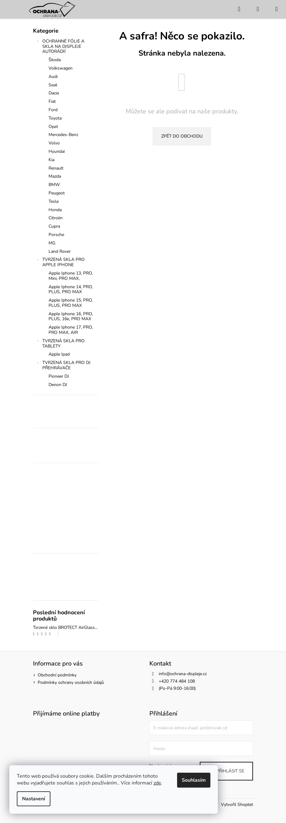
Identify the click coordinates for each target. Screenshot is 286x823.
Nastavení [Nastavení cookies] (33, 798)
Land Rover (60, 251)
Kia (51, 160)
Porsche (56, 235)
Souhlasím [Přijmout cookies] (194, 780)
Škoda (55, 60)
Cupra (54, 226)
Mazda (55, 176)
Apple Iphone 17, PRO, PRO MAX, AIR (71, 329)
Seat (53, 85)
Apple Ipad (59, 354)
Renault (56, 168)
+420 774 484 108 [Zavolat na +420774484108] (177, 681)
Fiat (52, 101)
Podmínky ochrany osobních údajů (71, 682)
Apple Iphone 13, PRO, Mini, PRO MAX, (71, 275)
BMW (54, 185)
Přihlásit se (230, 771)
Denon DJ (58, 385)
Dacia (54, 93)
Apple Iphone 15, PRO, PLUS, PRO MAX (71, 302)
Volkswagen (61, 68)
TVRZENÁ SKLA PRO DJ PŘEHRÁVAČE (63, 365)
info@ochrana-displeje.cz (183, 674)
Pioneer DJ (59, 376)
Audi (53, 77)
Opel (53, 127)
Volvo (54, 143)
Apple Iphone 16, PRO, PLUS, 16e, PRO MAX (71, 316)
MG (52, 243)
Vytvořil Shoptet (237, 804)
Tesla (54, 201)
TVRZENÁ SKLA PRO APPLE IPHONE (60, 262)
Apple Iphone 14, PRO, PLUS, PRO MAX (71, 289)
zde (157, 783)
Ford (53, 110)
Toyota (55, 118)
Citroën (56, 218)
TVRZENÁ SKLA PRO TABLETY (60, 343)
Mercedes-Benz (63, 135)
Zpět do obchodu (182, 136)
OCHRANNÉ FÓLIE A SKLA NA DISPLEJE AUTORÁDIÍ (60, 46)
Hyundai (57, 151)
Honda (55, 210)
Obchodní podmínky (57, 675)
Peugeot (57, 193)
